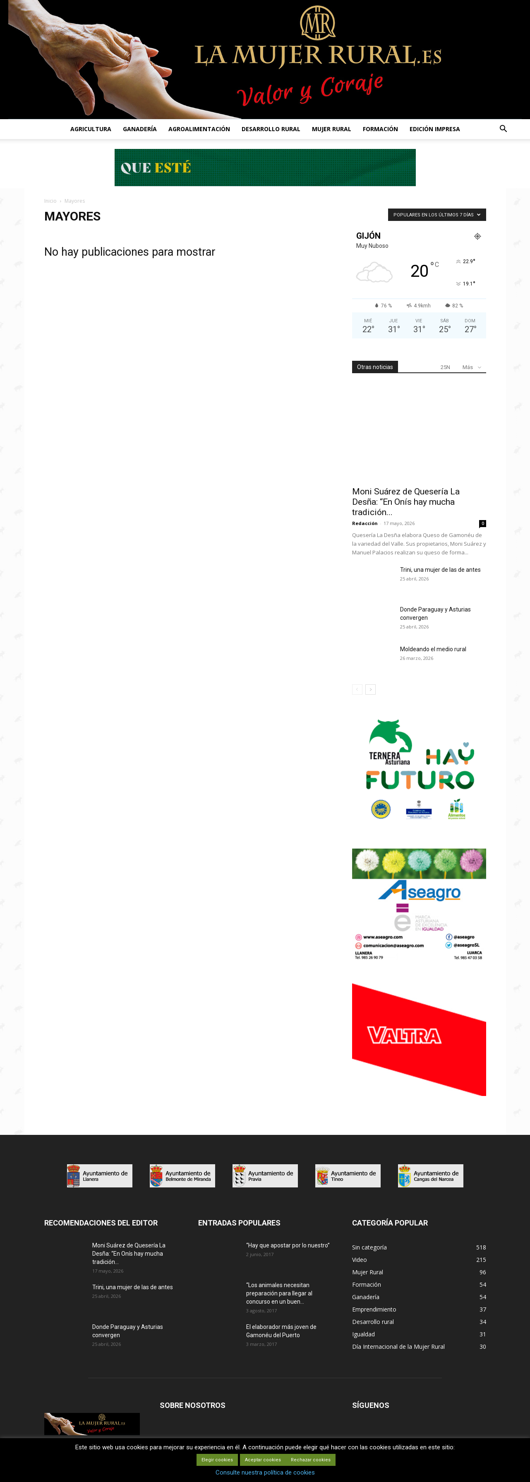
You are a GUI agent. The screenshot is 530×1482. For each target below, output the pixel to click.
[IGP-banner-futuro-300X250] (419, 824)
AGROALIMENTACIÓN (199, 129)
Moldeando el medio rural (433, 649)
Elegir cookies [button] (217, 1460)
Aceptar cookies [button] (263, 1460)
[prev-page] (357, 689)
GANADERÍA (140, 129)
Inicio (50, 200)
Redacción (365, 523)
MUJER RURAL (331, 129)
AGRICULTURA (90, 129)
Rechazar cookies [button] (311, 1460)
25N (445, 367)
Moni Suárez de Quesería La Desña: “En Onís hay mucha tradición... (406, 502)
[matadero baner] (419, 959)
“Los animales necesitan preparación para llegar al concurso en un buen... (279, 1293)
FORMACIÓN (380, 129)
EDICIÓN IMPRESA (435, 129)
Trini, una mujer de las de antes (440, 569)
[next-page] (370, 689)
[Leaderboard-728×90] (265, 184)
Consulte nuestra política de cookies (265, 1472)
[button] (503, 130)
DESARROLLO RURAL (271, 129)
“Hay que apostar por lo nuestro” (288, 1245)
